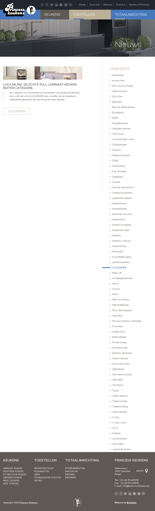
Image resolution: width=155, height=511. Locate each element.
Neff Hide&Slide (120, 305)
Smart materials (120, 358)
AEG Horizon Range (122, 86)
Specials (38, 480)
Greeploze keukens (122, 192)
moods (116, 289)
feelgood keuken (121, 155)
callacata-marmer (121, 128)
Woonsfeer (118, 444)
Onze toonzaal (11, 483)
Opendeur (117, 315)
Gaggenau (117, 176)
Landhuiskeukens (121, 262)
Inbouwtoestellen (43, 468)
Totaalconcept (119, 401)
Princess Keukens (29, 502)
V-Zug (115, 417)
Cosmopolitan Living (123, 139)
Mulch (115, 294)
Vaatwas (116, 433)
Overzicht (119, 68)
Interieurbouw (119, 203)
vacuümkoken (119, 438)
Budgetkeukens (120, 123)
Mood (115, 283)
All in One (117, 96)
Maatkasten (71, 471)
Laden (37, 474)
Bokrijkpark (118, 112)
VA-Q (115, 428)
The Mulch (117, 385)
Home (82, 4)
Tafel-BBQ (117, 380)
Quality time (118, 331)
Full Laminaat (119, 171)
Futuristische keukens (14, 474)
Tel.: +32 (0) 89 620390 (127, 480)
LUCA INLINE (119, 267)
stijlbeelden (118, 369)
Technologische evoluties (47, 477)
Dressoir (116, 150)
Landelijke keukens (12, 468)
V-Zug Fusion (119, 422)
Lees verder (16, 111)
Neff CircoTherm (120, 299)
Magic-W (117, 273)
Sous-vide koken (121, 363)
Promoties (117, 326)
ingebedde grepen (122, 198)
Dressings (70, 474)
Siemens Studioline (122, 353)
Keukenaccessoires (122, 214)
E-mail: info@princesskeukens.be (132, 485)
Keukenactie (118, 219)
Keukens (52, 14)
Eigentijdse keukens (13, 471)
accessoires (118, 80)
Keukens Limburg (121, 241)
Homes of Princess (139, 4)
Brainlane (132, 502)
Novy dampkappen (122, 310)
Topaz (115, 390)
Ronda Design (119, 342)
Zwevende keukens (12, 477)
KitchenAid (117, 251)
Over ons (94, 4)
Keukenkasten (41, 471)
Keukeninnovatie (120, 230)
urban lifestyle (119, 412)
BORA (115, 118)
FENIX (115, 160)
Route (141, 470)
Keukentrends (119, 246)
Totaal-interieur (120, 396)
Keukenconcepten (121, 225)
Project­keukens (11, 480)
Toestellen (84, 14)
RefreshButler (119, 337)
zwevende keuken (121, 449)
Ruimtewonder (120, 347)
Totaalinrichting (131, 14)
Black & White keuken (123, 107)
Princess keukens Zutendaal (126, 321)
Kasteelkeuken (119, 208)
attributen (117, 102)
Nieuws (107, 4)
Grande (116, 182)
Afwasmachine (119, 91)
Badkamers (70, 477)
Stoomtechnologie (122, 374)
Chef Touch (118, 134)
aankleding (118, 75)
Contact (120, 4)
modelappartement (122, 278)
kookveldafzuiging (121, 257)
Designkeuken (119, 144)
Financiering (118, 166)
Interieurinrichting (75, 468)
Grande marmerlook (123, 187)
